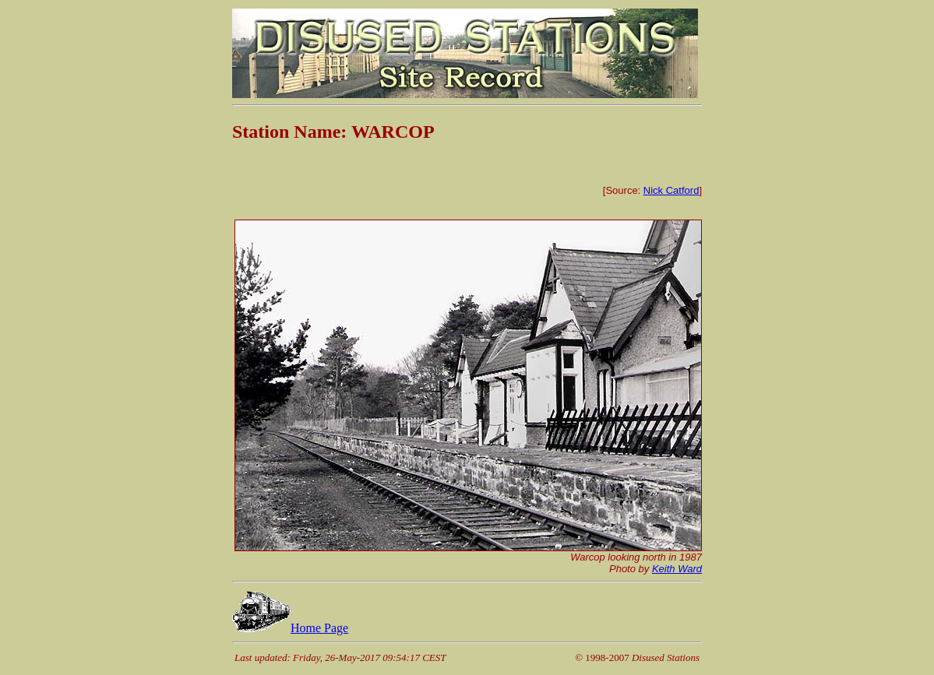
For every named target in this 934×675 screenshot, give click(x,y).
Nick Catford (671, 190)
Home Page (290, 628)
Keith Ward (677, 569)
